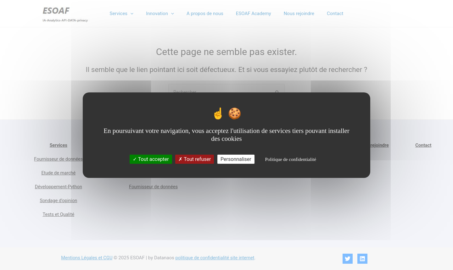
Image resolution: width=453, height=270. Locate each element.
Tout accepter (151, 159)
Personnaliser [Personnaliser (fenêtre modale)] (236, 159)
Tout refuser (194, 159)
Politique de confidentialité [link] (290, 159)
